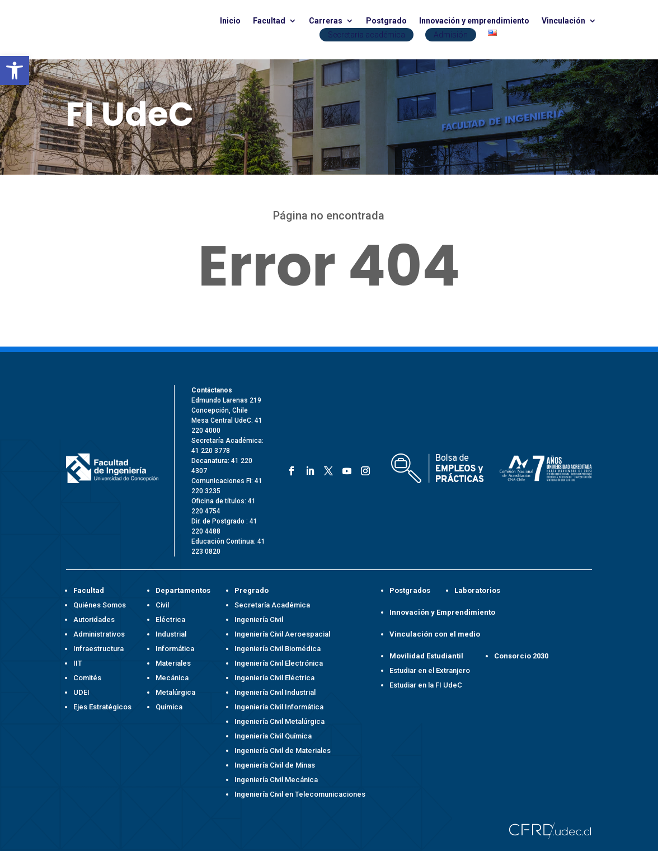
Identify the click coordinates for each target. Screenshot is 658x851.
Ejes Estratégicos (102, 707)
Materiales (173, 663)
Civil (162, 605)
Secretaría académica (366, 34)
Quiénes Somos (99, 605)
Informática (175, 648)
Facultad (269, 21)
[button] (14, 70)
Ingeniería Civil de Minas (274, 765)
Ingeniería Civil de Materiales (282, 750)
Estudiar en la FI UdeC (425, 685)
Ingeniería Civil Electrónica (278, 663)
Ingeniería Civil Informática (278, 707)
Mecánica (172, 678)
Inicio (230, 21)
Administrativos (99, 634)
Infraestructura (98, 648)
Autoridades (94, 619)
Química (169, 707)
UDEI (81, 692)
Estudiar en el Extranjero (429, 670)
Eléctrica (170, 619)
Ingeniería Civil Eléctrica (274, 678)
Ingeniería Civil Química (273, 736)
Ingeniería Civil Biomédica (277, 648)
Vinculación (563, 21)
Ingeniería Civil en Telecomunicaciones (299, 794)
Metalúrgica (175, 692)
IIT (77, 663)
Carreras (325, 21)
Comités (87, 678)
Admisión (451, 34)
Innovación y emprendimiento (474, 21)
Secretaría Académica (272, 605)
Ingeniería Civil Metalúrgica (279, 721)
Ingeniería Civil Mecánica (276, 779)
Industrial (171, 634)
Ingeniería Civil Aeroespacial (282, 634)
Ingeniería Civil (258, 619)
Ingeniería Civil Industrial (275, 692)
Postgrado (386, 21)
